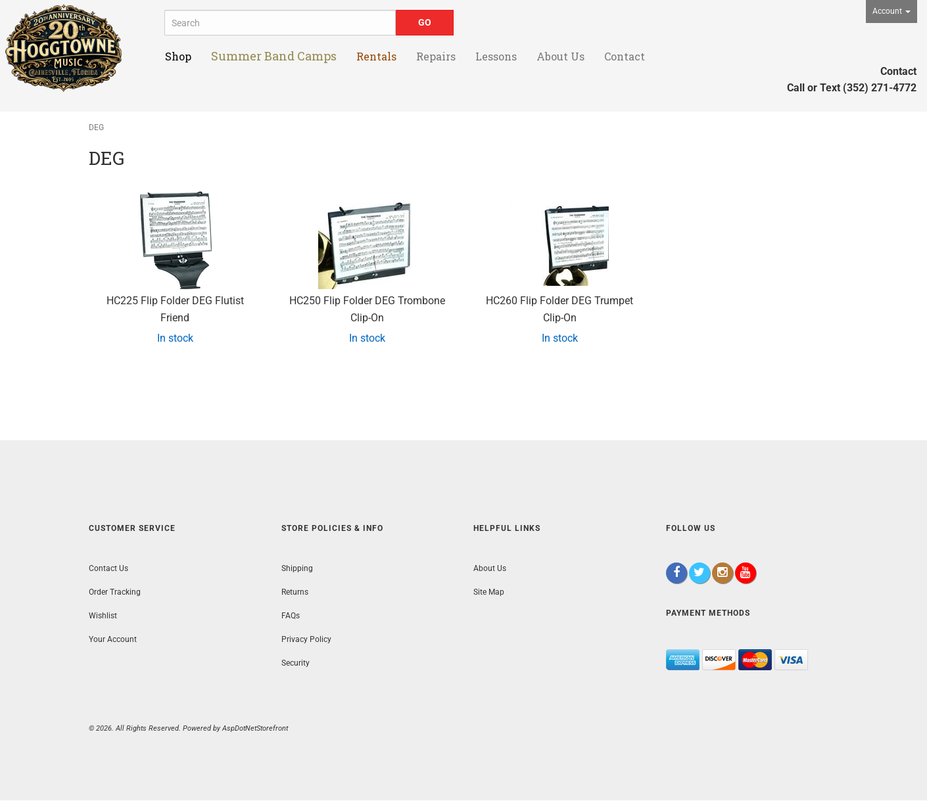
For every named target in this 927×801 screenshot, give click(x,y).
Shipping (297, 568)
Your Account (113, 639)
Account (891, 11)
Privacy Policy (306, 639)
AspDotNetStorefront (255, 728)
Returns (294, 592)
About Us (489, 568)
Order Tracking (115, 592)
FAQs (290, 615)
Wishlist (103, 615)
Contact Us (108, 568)
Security (295, 663)
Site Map (488, 592)
